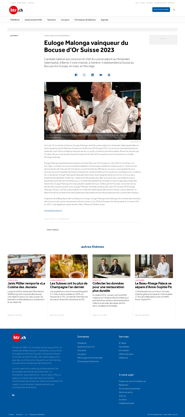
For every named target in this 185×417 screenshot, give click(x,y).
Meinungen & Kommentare (89, 357)
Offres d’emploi (126, 354)
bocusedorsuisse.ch (53, 210)
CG (26, 414)
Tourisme (51, 19)
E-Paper (142, 3)
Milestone (123, 357)
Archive (122, 396)
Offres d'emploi (21, 3)
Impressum (19, 414)
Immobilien (31, 3)
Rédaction (123, 385)
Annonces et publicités (129, 388)
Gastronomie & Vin (33, 19)
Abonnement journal (160, 3)
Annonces (13, 3)
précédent (14, 36)
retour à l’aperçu (53, 230)
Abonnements (125, 392)
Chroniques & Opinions (85, 19)
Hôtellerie (15, 19)
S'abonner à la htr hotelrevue (132, 381)
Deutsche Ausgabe (161, 9)
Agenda (104, 19)
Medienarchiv (171, 3)
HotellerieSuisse (126, 403)
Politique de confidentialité (36, 414)
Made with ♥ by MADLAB (170, 414)
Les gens (65, 19)
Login (137, 3)
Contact (123, 399)
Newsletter (149, 3)
